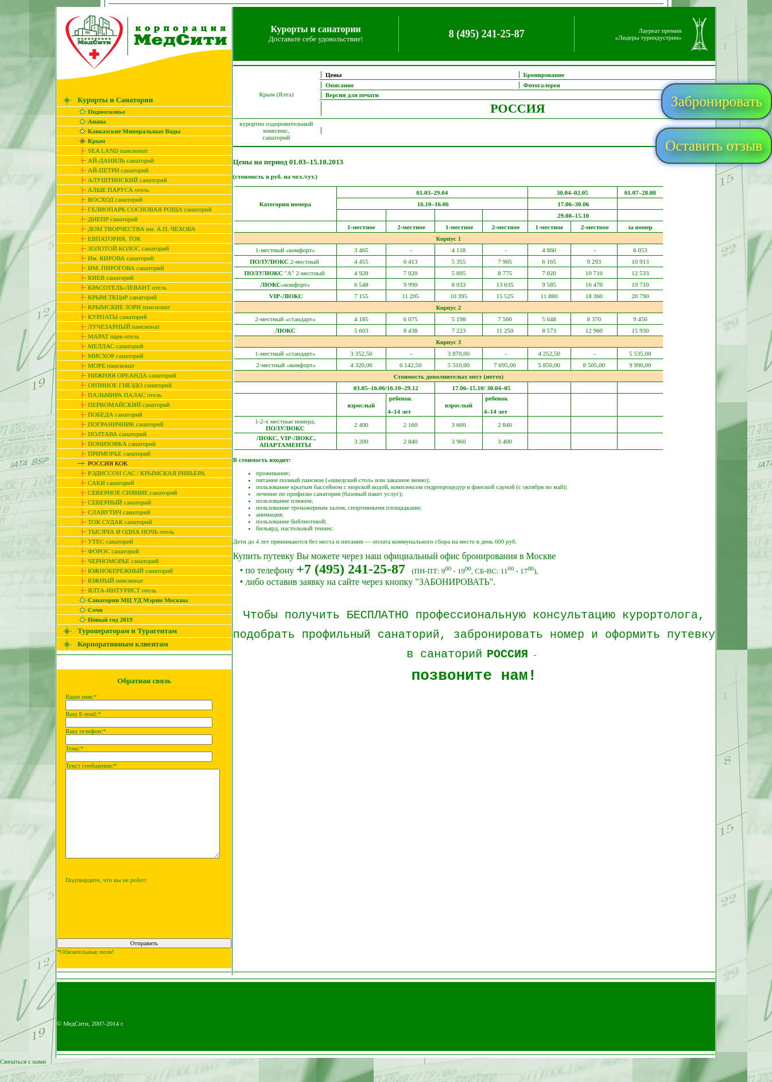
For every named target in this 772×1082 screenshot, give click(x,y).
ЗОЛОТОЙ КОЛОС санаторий (120, 248)
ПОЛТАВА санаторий (109, 433)
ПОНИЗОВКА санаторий (114, 443)
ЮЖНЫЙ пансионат (108, 580)
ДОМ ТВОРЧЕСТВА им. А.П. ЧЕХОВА (134, 228)
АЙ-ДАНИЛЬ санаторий (113, 160)
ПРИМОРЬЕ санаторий (111, 453)
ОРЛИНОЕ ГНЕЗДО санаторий (122, 385)
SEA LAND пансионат (110, 150)
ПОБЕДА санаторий (107, 414)
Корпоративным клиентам (115, 644)
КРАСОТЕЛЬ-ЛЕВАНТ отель (119, 287)
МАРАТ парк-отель (106, 336)
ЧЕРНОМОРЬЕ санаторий (115, 560)
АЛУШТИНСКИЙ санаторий (120, 179)
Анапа (89, 121)
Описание (347, 85)
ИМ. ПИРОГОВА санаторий (118, 267)
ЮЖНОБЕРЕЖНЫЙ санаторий (122, 570)
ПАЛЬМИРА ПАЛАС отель (117, 394)
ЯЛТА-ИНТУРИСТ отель (114, 590)
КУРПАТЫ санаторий (109, 316)
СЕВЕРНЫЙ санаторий (111, 502)
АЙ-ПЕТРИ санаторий (110, 170)
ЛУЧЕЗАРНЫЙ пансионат (116, 326)
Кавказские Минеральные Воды (126, 131)
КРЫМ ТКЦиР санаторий (114, 297)
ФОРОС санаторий (105, 551)
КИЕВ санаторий (103, 277)
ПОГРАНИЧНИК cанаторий (118, 424)
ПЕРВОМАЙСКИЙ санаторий (121, 404)
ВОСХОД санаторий (107, 199)
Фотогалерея (548, 85)
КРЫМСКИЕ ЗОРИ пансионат (121, 306)
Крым (89, 140)
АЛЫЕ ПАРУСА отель (111, 189)
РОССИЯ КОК (100, 463)
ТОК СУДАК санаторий (112, 521)
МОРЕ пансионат (103, 365)
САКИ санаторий (103, 482)
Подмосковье (99, 111)
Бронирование (551, 74)
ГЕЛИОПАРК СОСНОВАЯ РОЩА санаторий (142, 209)
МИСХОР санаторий (108, 355)
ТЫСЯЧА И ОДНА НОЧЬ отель (123, 531)
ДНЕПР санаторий (105, 218)
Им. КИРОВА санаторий (113, 258)
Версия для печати (359, 94)
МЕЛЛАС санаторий (108, 345)
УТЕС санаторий (103, 541)
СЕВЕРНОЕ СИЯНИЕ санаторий (124, 492)
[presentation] (136, 933)
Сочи (87, 609)
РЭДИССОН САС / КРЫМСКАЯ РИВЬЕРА (138, 472)
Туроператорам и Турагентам (119, 630)
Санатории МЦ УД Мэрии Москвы (130, 599)
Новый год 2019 (102, 619)
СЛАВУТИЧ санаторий (111, 512)
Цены (341, 74)
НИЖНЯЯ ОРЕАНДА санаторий (124, 375)
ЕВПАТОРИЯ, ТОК (106, 238)
